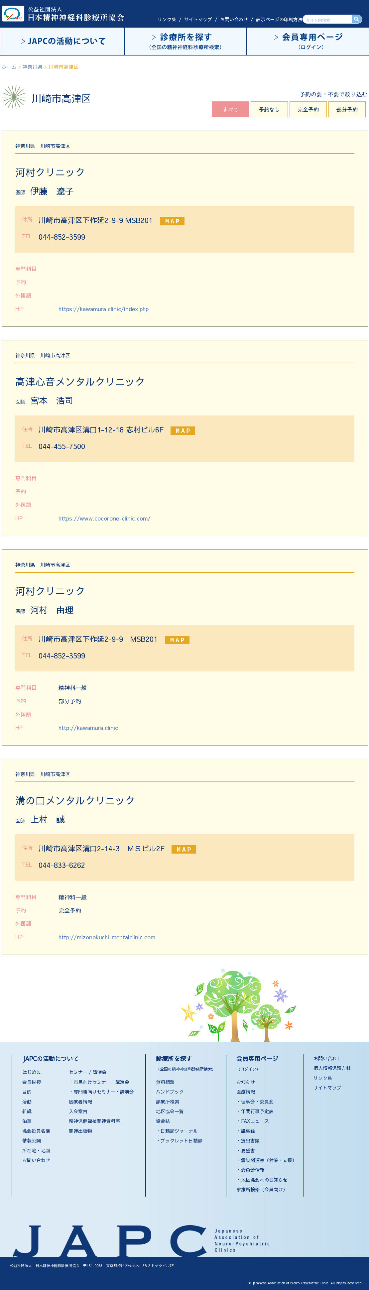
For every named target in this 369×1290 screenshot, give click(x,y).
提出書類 (250, 1140)
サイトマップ (198, 19)
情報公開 (31, 1140)
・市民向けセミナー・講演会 (99, 1082)
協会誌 (163, 1120)
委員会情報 (252, 1169)
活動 (27, 1101)
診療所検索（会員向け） (262, 1189)
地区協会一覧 (170, 1111)
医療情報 (245, 1091)
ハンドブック (170, 1091)
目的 (27, 1091)
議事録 (248, 1130)
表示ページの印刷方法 (279, 19)
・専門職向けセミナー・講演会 (101, 1091)
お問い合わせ (234, 19)
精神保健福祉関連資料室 (94, 1120)
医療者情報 (80, 1101)
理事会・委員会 (257, 1101)
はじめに (31, 1072)
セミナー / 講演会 (88, 1072)
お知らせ (245, 1082)
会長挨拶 (31, 1082)
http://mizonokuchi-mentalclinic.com (107, 937)
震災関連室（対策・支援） (269, 1160)
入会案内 (78, 1111)
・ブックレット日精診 (179, 1140)
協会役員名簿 (36, 1130)
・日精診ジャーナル (177, 1130)
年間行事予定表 (257, 1111)
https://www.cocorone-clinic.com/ (105, 518)
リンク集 (167, 19)
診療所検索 (167, 1101)
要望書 (248, 1150)
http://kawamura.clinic (88, 728)
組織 (27, 1111)
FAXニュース (255, 1120)
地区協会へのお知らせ (264, 1179)
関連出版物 (80, 1130)
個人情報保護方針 (332, 1068)
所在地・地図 (36, 1150)
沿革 (27, 1120)
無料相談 (165, 1082)
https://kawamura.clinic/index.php (104, 309)
